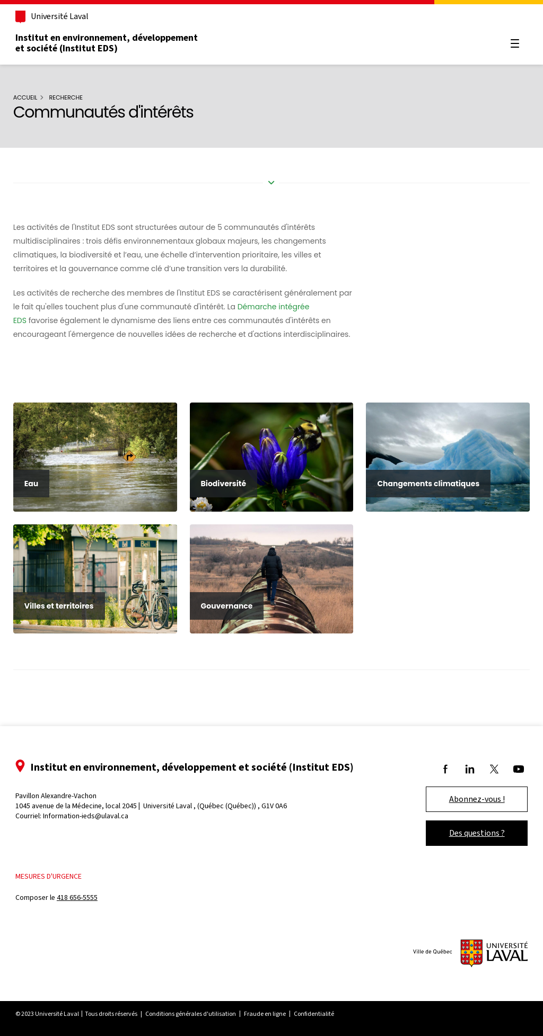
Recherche (74, 97)
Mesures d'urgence (57, 876)
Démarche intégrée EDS (65, 320)
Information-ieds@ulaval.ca (94, 816)
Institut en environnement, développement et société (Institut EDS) (115, 43)
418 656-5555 (86, 898)
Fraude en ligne (274, 1014)
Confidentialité (323, 1014)
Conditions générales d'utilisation (199, 1014)
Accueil (33, 97)
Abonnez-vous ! (468, 799)
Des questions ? (468, 832)
